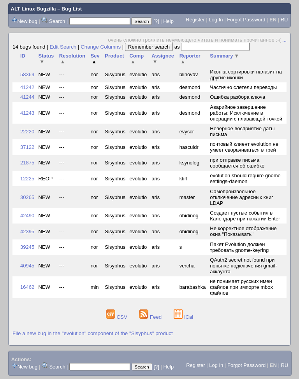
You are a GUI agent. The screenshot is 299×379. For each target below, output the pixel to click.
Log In (216, 20)
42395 (27, 231)
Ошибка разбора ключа (237, 97)
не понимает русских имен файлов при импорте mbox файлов (241, 287)
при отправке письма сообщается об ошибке (237, 163)
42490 (27, 215)
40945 (27, 266)
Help (168, 21)
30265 (27, 197)
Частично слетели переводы (243, 87)
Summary (224, 56)
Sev (95, 59)
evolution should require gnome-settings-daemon (246, 178)
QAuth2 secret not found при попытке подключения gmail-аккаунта (243, 265)
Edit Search (62, 47)
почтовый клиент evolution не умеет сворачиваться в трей (244, 147)
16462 (27, 287)
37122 (27, 147)
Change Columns (101, 47)
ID (22, 56)
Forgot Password (246, 20)
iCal (183, 317)
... (284, 40)
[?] (156, 21)
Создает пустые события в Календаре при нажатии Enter (245, 216)
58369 (27, 74)
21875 (27, 163)
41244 (27, 97)
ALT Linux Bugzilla (33, 9)
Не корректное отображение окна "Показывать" (243, 231)
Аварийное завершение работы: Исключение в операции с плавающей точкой (246, 113)
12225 (27, 179)
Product (114, 56)
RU (284, 20)
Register (195, 20)
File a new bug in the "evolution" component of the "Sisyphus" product (92, 333)
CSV (117, 317)
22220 (27, 131)
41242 (27, 87)
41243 (27, 113)
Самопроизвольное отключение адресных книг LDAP (241, 197)
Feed (151, 317)
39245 (27, 247)
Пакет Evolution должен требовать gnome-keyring (239, 247)
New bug (27, 21)
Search (57, 21)
